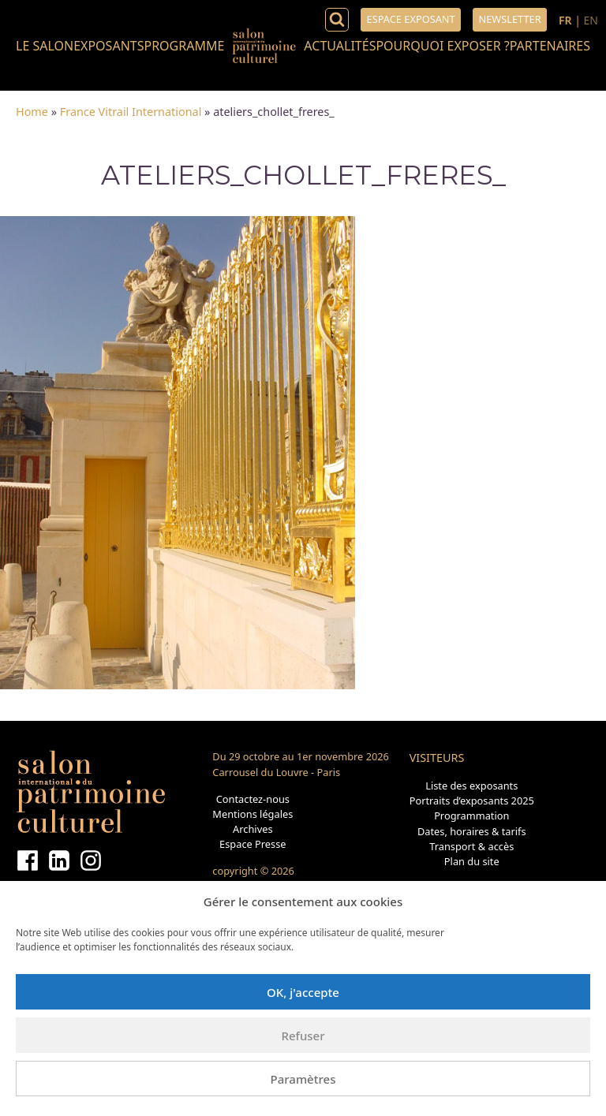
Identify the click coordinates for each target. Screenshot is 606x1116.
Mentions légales (252, 814)
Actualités (340, 45)
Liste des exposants (471, 785)
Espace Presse (252, 844)
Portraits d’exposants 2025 (472, 800)
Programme (184, 45)
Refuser (302, 1035)
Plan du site (471, 861)
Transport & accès (471, 846)
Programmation (471, 815)
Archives (252, 829)
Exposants (108, 45)
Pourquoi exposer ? (442, 45)
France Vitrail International (131, 111)
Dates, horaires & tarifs (471, 831)
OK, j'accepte (303, 992)
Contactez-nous (253, 799)
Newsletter (509, 19)
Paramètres (303, 1079)
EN (591, 20)
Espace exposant (411, 19)
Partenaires (550, 45)
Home (32, 111)
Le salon (44, 45)
